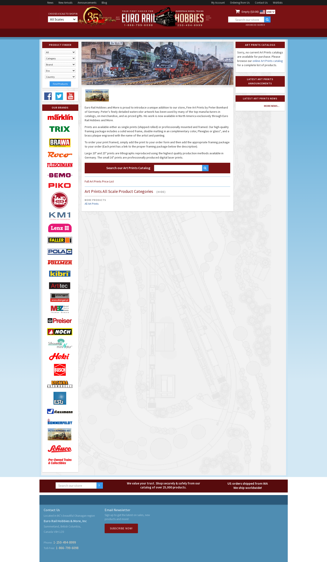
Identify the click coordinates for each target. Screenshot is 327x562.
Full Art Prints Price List (99, 181)
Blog (104, 2)
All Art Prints (91, 204)
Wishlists (277, 2)
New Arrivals (65, 2)
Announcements (87, 2)
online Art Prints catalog (268, 61)
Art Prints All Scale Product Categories (125, 192)
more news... (271, 105)
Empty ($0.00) (250, 12)
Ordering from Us (240, 2)
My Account (218, 2)
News (50, 2)
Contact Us (261, 2)
